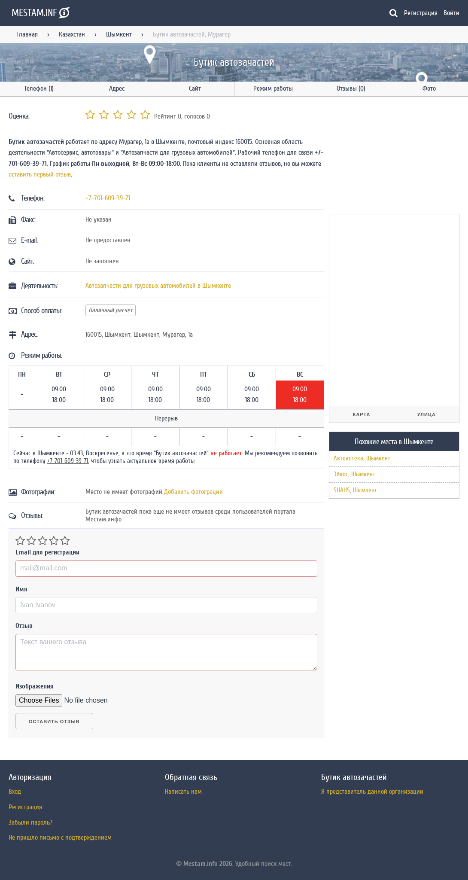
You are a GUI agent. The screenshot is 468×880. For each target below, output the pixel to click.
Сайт (195, 88)
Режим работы (273, 88)
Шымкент (119, 34)
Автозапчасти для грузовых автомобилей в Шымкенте (158, 285)
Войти (451, 13)
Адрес (117, 88)
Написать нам (183, 791)
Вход (15, 791)
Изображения (34, 686)
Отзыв (24, 626)
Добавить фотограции (193, 492)
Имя (21, 589)
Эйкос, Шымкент (354, 474)
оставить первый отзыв (40, 174)
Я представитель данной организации (372, 791)
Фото (429, 88)
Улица (426, 414)
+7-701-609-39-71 (107, 198)
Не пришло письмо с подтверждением (60, 837)
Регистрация (421, 13)
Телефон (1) (39, 88)
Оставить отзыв (54, 721)
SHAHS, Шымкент (355, 490)
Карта (362, 414)
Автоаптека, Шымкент (362, 458)
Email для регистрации (47, 552)
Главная (27, 34)
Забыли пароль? (30, 822)
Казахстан (72, 34)
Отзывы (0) (351, 88)
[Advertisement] (393, 156)
